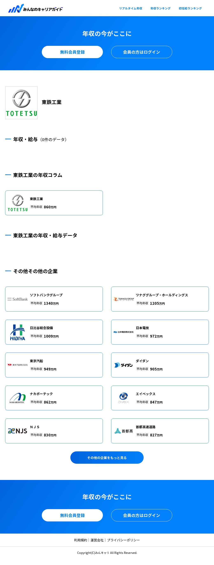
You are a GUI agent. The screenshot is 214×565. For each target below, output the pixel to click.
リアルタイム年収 (130, 8)
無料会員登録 (72, 52)
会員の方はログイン (141, 52)
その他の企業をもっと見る (107, 457)
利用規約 (80, 540)
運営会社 (97, 540)
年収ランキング (160, 8)
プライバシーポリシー (123, 540)
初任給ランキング (190, 8)
